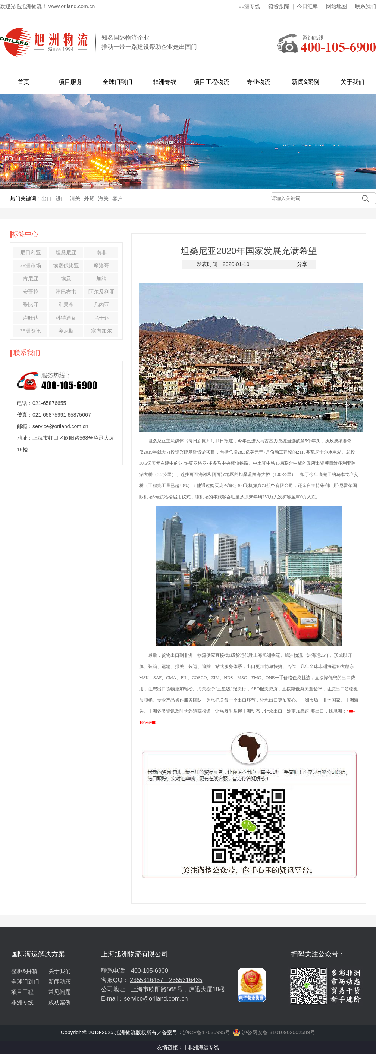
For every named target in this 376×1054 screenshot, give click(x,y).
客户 (117, 198)
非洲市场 (30, 266)
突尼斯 (66, 331)
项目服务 (70, 82)
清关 (75, 198)
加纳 (101, 279)
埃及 (66, 279)
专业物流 (258, 82)
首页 (23, 82)
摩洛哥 (101, 266)
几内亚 (101, 305)
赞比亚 (30, 305)
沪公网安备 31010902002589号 (274, 1032)
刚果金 (66, 305)
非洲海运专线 (203, 1047)
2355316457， (149, 980)
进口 (61, 198)
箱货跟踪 (278, 6)
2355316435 (185, 980)
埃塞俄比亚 (66, 266)
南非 (101, 252)
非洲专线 (249, 6)
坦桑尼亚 (66, 252)
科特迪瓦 (66, 318)
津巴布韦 (66, 292)
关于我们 (352, 82)
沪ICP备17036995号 (207, 1032)
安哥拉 (30, 292)
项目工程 (22, 992)
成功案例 (59, 1002)
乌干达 (101, 318)
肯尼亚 (30, 279)
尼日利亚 (30, 252)
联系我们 (365, 6)
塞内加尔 (101, 331)
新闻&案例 (306, 82)
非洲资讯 (30, 331)
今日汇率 (307, 6)
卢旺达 (30, 318)
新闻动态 (59, 981)
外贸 (89, 198)
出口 (46, 198)
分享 (302, 264)
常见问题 (59, 992)
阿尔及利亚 (101, 292)
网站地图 (336, 6)
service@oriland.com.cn (156, 998)
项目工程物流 (211, 82)
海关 (103, 198)
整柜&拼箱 (24, 971)
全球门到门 (117, 82)
